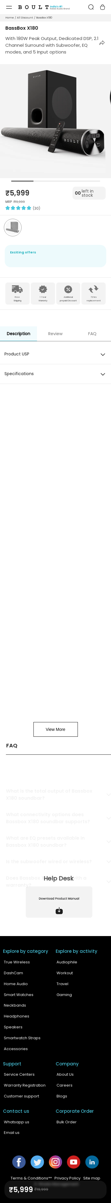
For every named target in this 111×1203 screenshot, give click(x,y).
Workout (65, 973)
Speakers (13, 1027)
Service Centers (19, 1074)
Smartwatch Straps (22, 1038)
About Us (65, 1074)
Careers (65, 1085)
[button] (102, 42)
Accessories (16, 1049)
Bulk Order (67, 1122)
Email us (12, 1132)
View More (55, 729)
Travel (62, 984)
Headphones (16, 1016)
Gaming (64, 995)
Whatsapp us (16, 1122)
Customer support (21, 1096)
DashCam (13, 973)
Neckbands (15, 1005)
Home (9, 17)
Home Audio (16, 984)
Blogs (62, 1096)
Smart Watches (18, 995)
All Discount (25, 17)
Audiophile (67, 962)
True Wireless (17, 962)
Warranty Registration (25, 1085)
